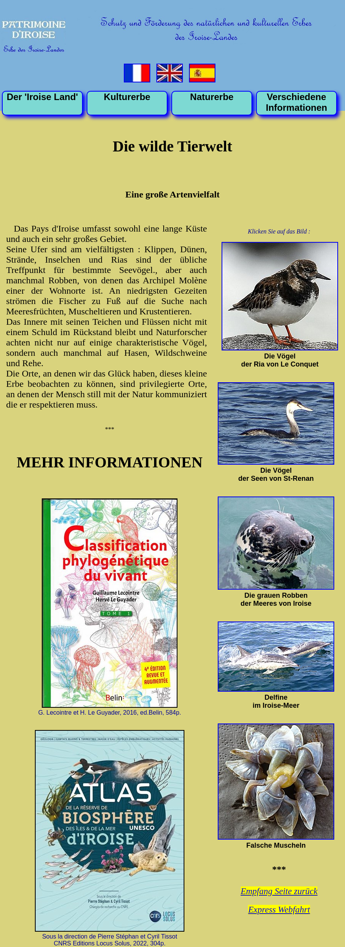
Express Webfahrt (279, 909)
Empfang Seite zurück (279, 891)
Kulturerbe (127, 97)
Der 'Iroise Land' (42, 97)
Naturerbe (211, 97)
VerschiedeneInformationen (296, 102)
